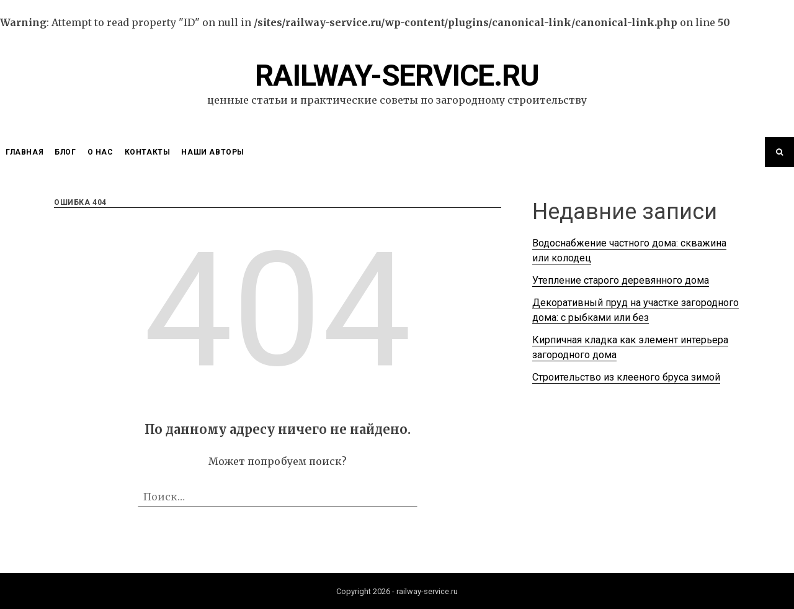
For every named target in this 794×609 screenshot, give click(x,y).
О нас (100, 152)
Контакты (148, 152)
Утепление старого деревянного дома (620, 280)
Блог (65, 152)
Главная (24, 152)
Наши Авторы (212, 152)
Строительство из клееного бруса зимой (626, 377)
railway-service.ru (396, 75)
